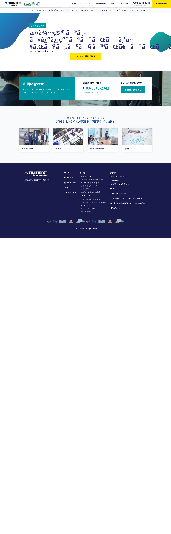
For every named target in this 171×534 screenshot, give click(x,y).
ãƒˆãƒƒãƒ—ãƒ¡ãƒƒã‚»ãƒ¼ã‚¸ (119, 184)
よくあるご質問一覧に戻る (85, 56)
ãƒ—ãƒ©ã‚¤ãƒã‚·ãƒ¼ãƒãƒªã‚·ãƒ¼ (126, 198)
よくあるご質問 (41, 10)
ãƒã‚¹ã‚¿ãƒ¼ (85, 189)
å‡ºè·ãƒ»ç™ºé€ (86, 212)
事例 (66, 188)
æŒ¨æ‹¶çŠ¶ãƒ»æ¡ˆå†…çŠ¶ (90, 183)
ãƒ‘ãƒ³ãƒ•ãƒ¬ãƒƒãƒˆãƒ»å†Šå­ (90, 186)
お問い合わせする (133, 90)
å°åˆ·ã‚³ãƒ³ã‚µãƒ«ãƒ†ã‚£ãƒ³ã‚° (90, 199)
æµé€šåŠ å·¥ (85, 206)
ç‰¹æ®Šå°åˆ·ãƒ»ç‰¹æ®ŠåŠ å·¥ (91, 192)
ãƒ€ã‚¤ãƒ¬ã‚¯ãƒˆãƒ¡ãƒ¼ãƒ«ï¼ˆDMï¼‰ (92, 180)
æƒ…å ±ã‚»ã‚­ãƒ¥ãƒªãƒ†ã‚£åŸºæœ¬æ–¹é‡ (128, 203)
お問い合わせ (115, 208)
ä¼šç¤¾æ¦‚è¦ (115, 180)
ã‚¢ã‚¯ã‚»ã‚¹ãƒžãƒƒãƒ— (118, 177)
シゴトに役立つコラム (118, 193)
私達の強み (68, 178)
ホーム (31, 10)
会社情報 (113, 173)
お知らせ (113, 189)
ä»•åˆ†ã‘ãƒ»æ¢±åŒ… (88, 209)
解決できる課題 (70, 183)
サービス (83, 173)
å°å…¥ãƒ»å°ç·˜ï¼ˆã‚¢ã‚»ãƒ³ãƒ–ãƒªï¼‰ (93, 202)
